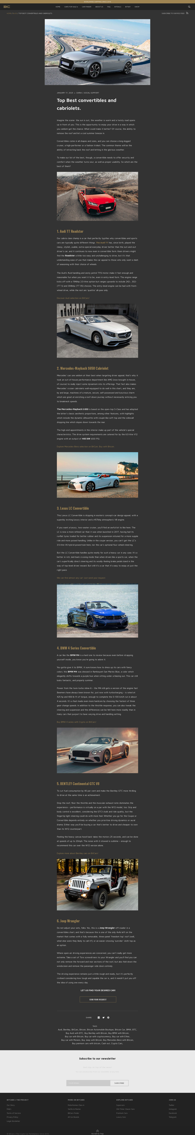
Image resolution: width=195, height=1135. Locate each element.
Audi (60, 1029)
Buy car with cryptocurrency (98, 1036)
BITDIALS (117, 7)
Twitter (171, 1105)
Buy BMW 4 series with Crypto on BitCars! (78, 722)
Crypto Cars (118, 1043)
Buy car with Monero (68, 1040)
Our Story (11, 1105)
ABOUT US (99, 7)
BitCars (76, 1029)
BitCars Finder (73, 1113)
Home (9, 13)
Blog (15, 13)
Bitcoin (84, 1029)
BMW (133, 1029)
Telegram (173, 1117)
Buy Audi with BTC (75, 1033)
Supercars (120, 1105)
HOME (58, 7)
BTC (62, 1033)
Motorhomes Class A (75, 1105)
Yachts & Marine (73, 1109)
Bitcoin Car (124, 1029)
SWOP (137, 7)
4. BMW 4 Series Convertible (77, 648)
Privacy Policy (12, 1117)
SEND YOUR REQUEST (98, 999)
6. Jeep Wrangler (69, 920)
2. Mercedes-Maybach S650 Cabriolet (83, 368)
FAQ (108, 7)
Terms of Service (14, 1113)
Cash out (106, 1043)
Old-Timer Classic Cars (125, 1109)
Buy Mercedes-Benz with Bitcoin (119, 1040)
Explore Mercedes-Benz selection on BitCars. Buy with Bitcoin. (87, 446)
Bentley (67, 1029)
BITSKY (128, 7)
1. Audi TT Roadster (71, 231)
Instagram (173, 1109)
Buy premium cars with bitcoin (86, 1043)
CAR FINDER (86, 7)
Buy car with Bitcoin (72, 1036)
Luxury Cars (121, 1117)
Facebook (173, 1113)
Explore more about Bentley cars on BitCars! (78, 853)
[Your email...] (97, 1083)
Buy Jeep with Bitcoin (91, 1040)
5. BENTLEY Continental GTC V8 (79, 783)
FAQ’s (9, 1109)
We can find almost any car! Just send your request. (82, 578)
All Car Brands (73, 1117)
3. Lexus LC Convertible (73, 508)
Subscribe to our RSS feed (175, 13)
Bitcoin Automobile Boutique (103, 1029)
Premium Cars (121, 1113)
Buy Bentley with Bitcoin (98, 1033)
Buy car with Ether (122, 1036)
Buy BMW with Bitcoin (123, 1033)
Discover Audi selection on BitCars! (74, 298)
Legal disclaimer (13, 1121)
